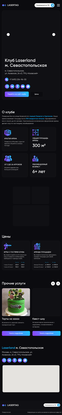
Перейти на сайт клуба (17, 94)
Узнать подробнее (46, 333)
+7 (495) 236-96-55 (17, 80)
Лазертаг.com (6, 412)
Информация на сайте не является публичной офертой (44, 412)
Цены (37, 94)
